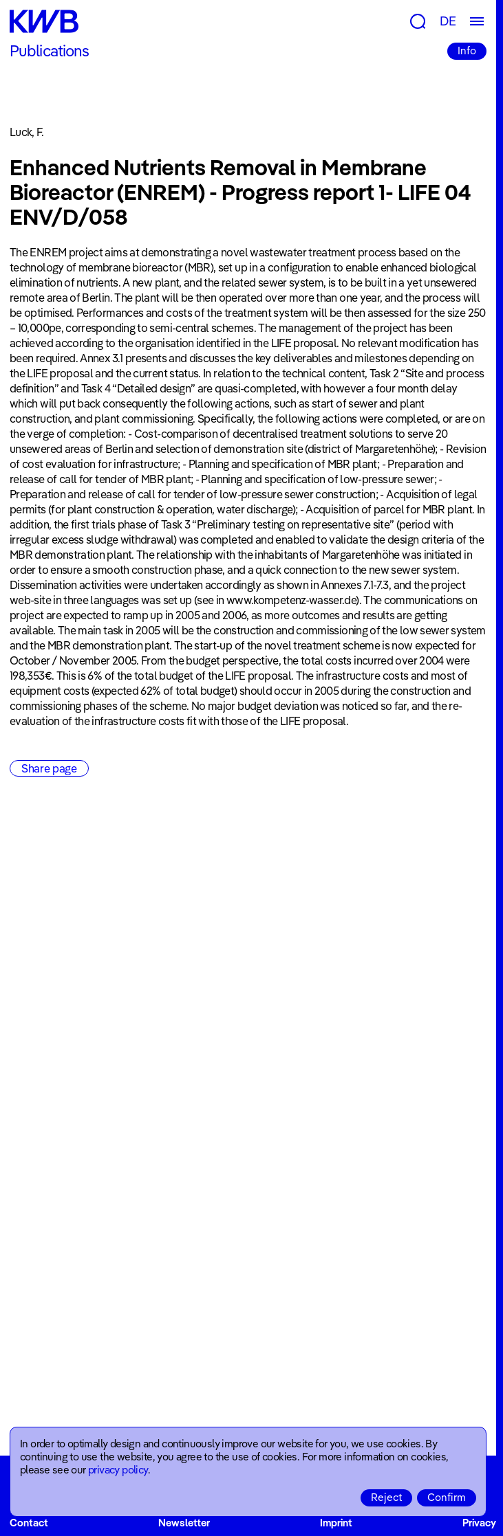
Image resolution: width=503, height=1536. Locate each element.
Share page (49, 768)
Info (467, 50)
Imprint (336, 1522)
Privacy (479, 1522)
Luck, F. (26, 132)
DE (448, 21)
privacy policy (118, 1469)
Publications (49, 50)
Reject (386, 1497)
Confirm (446, 1497)
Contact (29, 1522)
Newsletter (184, 1522)
